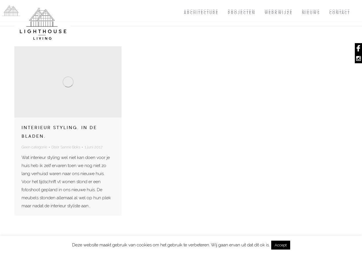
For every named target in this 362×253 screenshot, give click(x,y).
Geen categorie (34, 147)
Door (65, 147)
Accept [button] (281, 245)
